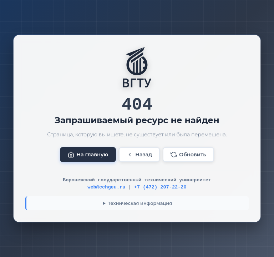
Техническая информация (140, 203)
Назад (139, 154)
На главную (88, 154)
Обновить (188, 154)
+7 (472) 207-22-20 (160, 187)
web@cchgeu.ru (106, 187)
